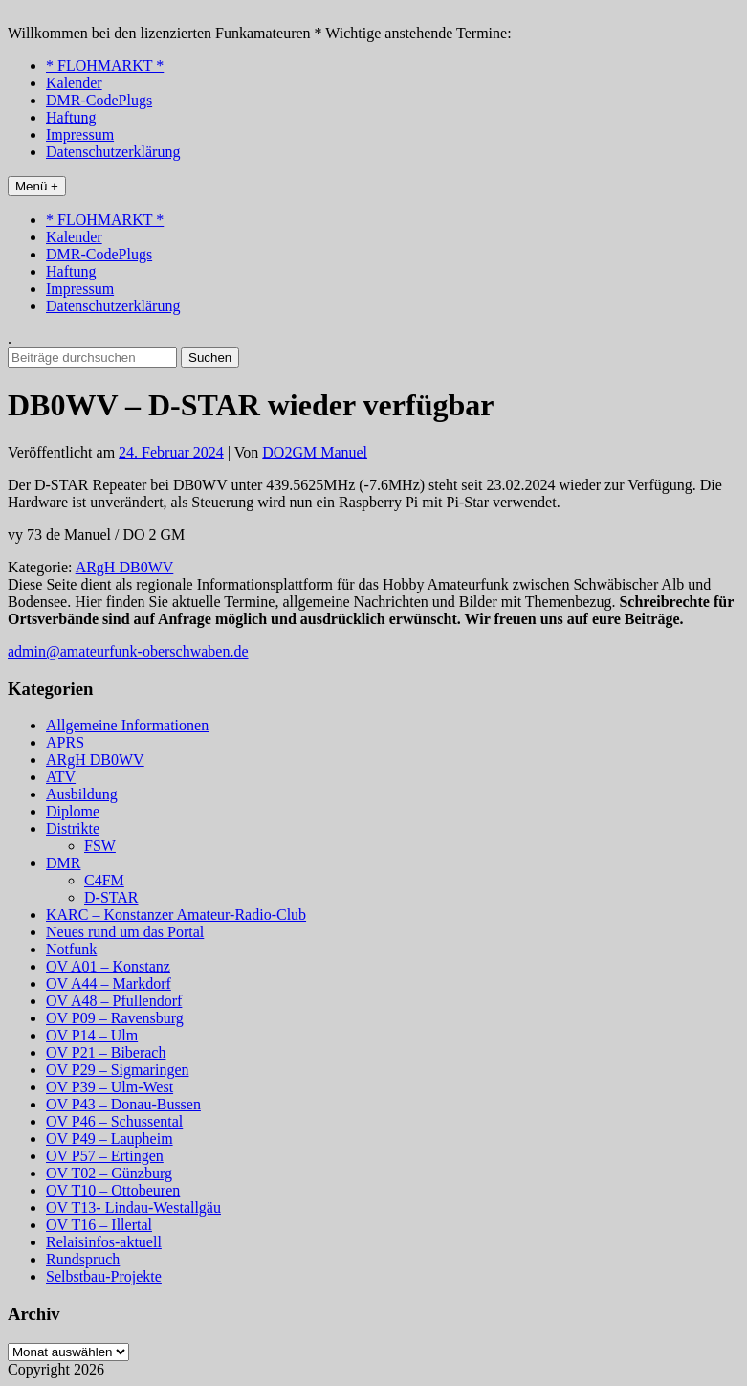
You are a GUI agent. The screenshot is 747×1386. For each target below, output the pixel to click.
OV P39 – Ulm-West (109, 1087)
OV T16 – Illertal (99, 1225)
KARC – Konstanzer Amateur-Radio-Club (176, 914)
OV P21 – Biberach (105, 1052)
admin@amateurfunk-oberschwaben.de (128, 651)
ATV (61, 777)
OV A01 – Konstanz (108, 966)
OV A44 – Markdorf (108, 983)
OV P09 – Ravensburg (115, 1018)
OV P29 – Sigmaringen (117, 1070)
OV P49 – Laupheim (109, 1138)
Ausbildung (82, 794)
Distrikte (72, 828)
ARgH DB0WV (125, 567)
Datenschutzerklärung (113, 152)
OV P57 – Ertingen (105, 1156)
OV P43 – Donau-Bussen (123, 1104)
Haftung (71, 117)
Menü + (36, 186)
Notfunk (71, 949)
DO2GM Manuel (314, 452)
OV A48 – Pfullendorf (114, 1001)
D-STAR (111, 897)
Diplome (72, 811)
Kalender (74, 83)
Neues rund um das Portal (125, 932)
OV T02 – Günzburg (109, 1173)
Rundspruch (83, 1259)
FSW (100, 846)
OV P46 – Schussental (114, 1121)
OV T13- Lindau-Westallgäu (133, 1207)
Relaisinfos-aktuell (104, 1242)
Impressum (80, 134)
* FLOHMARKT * (105, 65)
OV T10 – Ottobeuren (113, 1190)
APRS (65, 742)
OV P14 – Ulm (92, 1035)
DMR (63, 863)
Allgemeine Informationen (127, 725)
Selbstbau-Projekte (104, 1276)
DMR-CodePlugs (99, 100)
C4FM (104, 880)
